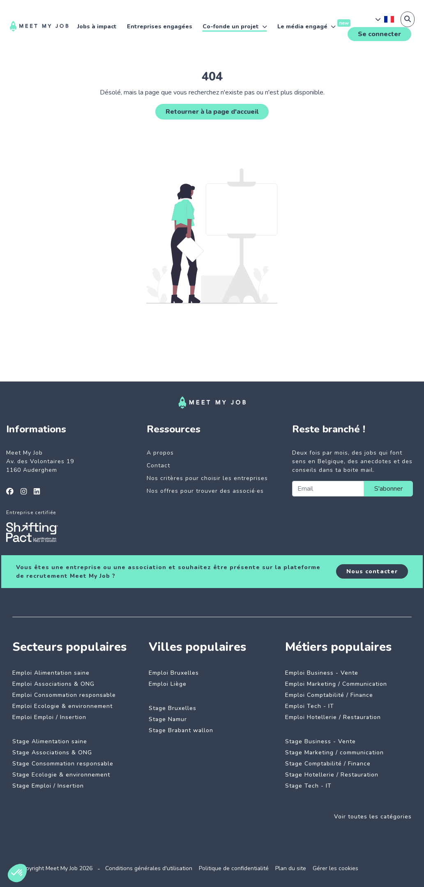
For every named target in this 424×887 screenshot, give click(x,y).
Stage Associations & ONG (52, 752)
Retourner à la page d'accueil (212, 111)
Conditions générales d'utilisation (148, 868)
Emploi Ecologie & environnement (62, 706)
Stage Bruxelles (172, 708)
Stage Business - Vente (320, 741)
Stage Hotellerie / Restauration (331, 775)
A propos (160, 453)
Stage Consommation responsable (62, 764)
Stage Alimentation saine (49, 741)
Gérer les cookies (335, 868)
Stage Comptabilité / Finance (328, 764)
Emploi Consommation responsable (64, 695)
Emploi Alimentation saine (51, 673)
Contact (158, 465)
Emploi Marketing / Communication (336, 684)
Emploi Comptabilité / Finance (329, 695)
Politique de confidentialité (234, 868)
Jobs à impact (97, 26)
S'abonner (388, 488)
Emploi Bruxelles (174, 673)
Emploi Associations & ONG (53, 684)
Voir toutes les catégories (373, 816)
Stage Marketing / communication (334, 752)
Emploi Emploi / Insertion (49, 717)
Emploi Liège (168, 684)
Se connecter (379, 34)
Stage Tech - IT (308, 786)
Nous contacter (372, 571)
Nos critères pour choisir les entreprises (207, 478)
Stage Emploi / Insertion (48, 786)
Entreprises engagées (159, 26)
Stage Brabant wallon (181, 730)
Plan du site (290, 868)
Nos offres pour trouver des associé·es (205, 491)
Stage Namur (168, 719)
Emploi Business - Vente (321, 673)
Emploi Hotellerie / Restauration (333, 717)
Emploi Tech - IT (309, 706)
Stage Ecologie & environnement (61, 775)
